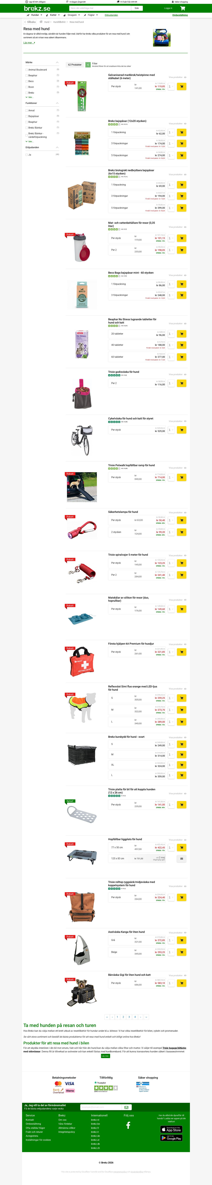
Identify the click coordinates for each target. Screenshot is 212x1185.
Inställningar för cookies (38, 1140)
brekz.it (95, 1132)
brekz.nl (95, 1119)
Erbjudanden (111, 15)
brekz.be (95, 1123)
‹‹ (107, 1017)
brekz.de (95, 1136)
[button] (168, 8)
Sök (137, 8)
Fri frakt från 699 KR (128, 2)
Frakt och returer (34, 1132)
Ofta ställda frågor (35, 1128)
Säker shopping (181, 2)
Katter (53, 15)
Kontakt (30, 1119)
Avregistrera (32, 1136)
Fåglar (91, 15)
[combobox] (100, 8)
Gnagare (72, 15)
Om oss (62, 1119)
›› (146, 1017)
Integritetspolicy (66, 1132)
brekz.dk (95, 1143)
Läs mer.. (106, 1056)
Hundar (35, 15)
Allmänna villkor (66, 1128)
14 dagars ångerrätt (77, 2)
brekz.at (95, 1140)
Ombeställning (180, 15)
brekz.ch (95, 1148)
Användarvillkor (137, 1172)
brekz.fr (95, 1128)
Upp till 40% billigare (37, 2)
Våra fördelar (65, 1123)
